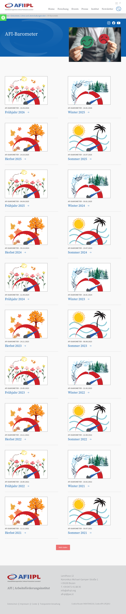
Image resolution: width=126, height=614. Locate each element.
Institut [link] (95, 9)
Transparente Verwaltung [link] (50, 604)
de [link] (116, 3)
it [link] (120, 3)
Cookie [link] (34, 604)
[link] (3, 17)
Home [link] (51, 9)
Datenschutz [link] (12, 604)
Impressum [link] (24, 604)
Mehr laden (63, 547)
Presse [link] (84, 9)
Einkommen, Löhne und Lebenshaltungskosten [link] (28, 16)
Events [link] (75, 9)
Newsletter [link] (107, 9)
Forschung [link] (63, 9)
